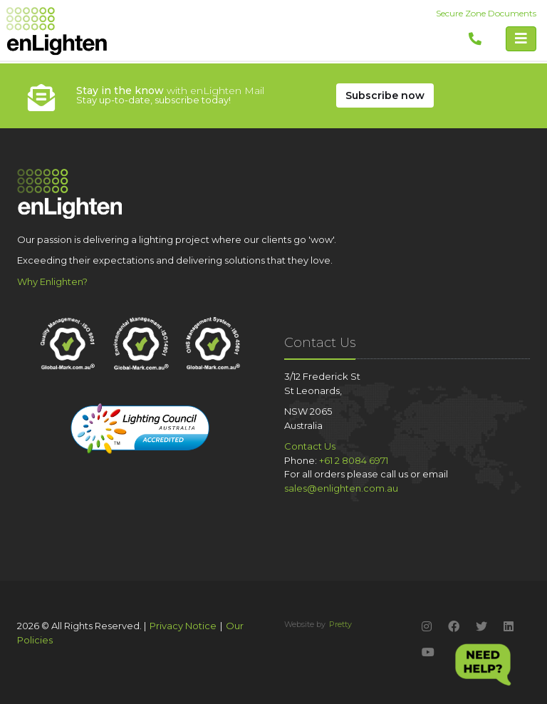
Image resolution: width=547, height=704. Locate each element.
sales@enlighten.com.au (341, 488)
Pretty (340, 624)
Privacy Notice (183, 625)
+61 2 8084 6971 (353, 460)
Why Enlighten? (52, 281)
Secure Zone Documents (486, 13)
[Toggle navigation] (521, 38)
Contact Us (309, 446)
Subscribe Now (384, 95)
